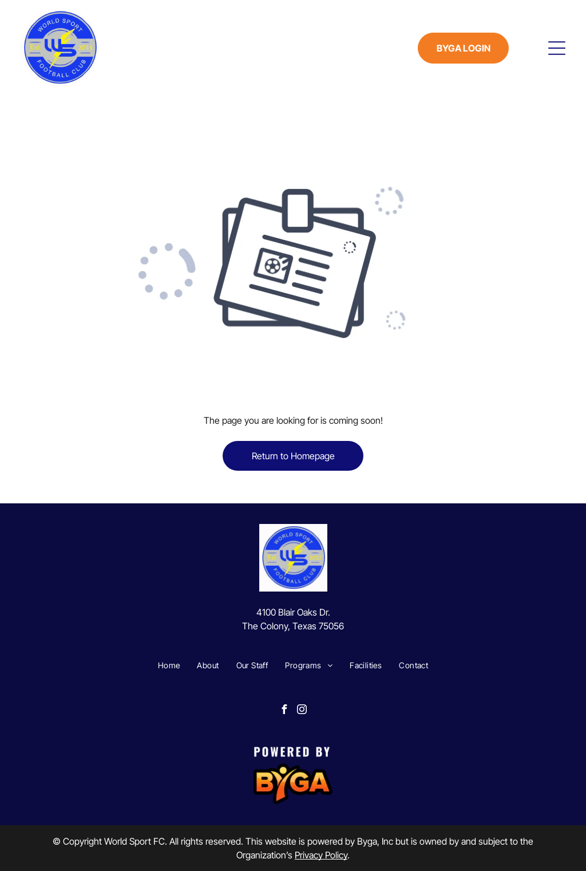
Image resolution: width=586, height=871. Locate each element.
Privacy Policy (321, 855)
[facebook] (284, 711)
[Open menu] (556, 48)
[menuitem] (169, 665)
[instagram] (302, 711)
